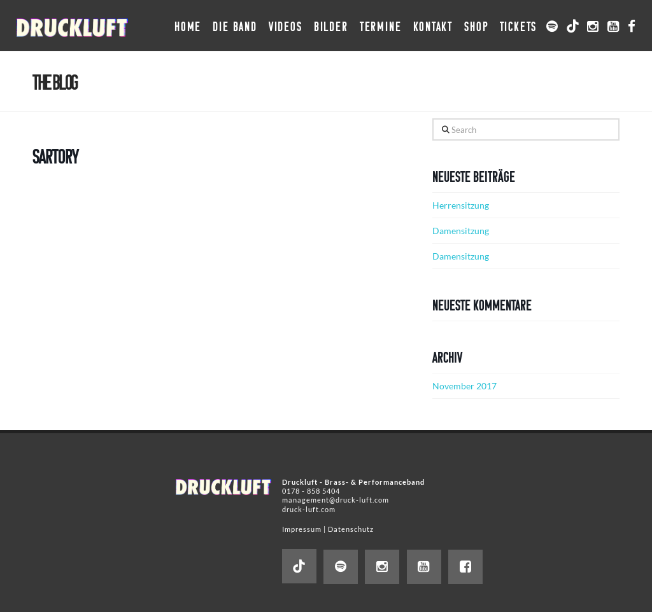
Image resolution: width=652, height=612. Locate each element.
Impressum (302, 529)
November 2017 (464, 385)
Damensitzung (460, 230)
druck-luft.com (309, 509)
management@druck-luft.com (335, 500)
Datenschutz (351, 529)
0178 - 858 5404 (311, 491)
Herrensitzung (460, 205)
